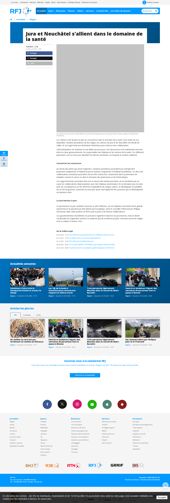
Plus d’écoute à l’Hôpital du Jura (74, 241)
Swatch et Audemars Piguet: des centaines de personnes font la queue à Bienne (141, 290)
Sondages (74, 449)
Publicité (136, 431)
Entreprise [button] (24, 2)
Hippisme (44, 440)
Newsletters (92, 404)
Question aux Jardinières (80, 440)
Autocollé (74, 446)
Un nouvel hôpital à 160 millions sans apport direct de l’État (85, 244)
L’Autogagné (75, 443)
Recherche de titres (78, 427)
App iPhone (107, 404)
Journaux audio (15, 437)
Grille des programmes (79, 431)
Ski (42, 437)
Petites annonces (108, 434)
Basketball (44, 427)
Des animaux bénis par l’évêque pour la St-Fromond (140, 340)
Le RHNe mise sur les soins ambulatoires (78, 238)
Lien (30, 63)
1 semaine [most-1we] (27, 315)
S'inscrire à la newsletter (85, 375)
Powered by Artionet (132, 479)
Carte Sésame (61, 2)
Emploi (47, 2)
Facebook (47, 404)
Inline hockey (45, 449)
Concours (74, 452)
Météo (104, 431)
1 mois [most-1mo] (38, 315)
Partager (32, 53)
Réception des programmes (142, 424)
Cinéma (104, 424)
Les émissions (76, 421)
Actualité (41, 11)
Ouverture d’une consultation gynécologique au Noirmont (85, 248)
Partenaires (137, 437)
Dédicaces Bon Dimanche (80, 434)
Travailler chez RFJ (139, 434)
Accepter (162, 497)
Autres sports (45, 452)
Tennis (43, 443)
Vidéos (80, 11)
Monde (12, 427)
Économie (13, 431)
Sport (50, 11)
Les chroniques (76, 424)
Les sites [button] (14, 2)
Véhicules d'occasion (109, 421)
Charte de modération (140, 443)
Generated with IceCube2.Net (150, 479)
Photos (71, 11)
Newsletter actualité (17, 446)
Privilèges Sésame (74, 2)
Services (90, 11)
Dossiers (13, 440)
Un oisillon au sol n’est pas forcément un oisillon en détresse (26, 340)
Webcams (40, 2)
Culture (12, 434)
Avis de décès (106, 443)
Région (33, 19)
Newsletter (136, 449)
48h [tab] (15, 315)
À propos (136, 421)
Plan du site (38, 482)
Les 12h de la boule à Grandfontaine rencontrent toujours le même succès (62, 290)
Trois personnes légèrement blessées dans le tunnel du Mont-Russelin (103, 290)
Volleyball (44, 431)
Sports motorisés (47, 446)
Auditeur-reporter (150, 2)
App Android (122, 404)
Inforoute (33, 2)
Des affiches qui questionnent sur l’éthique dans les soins (85, 235)
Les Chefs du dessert (120, 11)
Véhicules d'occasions (89, 2)
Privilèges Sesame (108, 427)
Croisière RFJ (102, 11)
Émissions (60, 11)
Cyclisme (44, 434)
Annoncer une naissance (80, 437)
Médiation (136, 440)
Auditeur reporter (16, 443)
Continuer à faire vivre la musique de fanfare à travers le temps (25, 290)
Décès (53, 2)
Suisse (12, 424)
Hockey (43, 424)
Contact (135, 446)
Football (43, 421)
